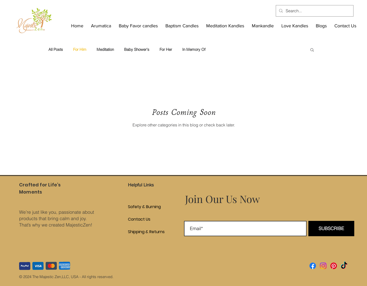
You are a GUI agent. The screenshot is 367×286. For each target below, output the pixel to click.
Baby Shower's (136, 49)
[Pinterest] (333, 265)
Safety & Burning (132, 207)
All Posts (55, 49)
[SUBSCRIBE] (331, 228)
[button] (312, 50)
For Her (166, 49)
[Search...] (314, 10)
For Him (79, 49)
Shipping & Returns (132, 232)
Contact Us (132, 219)
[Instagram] (323, 265)
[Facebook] (312, 265)
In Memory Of (193, 49)
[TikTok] (344, 265)
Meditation (105, 49)
